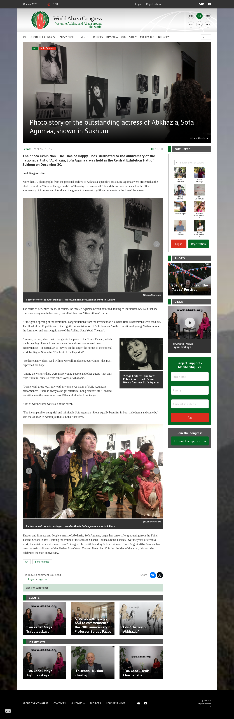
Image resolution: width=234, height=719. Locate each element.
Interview (164, 37)
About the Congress (43, 37)
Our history (129, 37)
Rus (191, 16)
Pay (190, 417)
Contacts (59, 703)
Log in (138, 4)
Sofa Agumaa (47, 48)
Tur (208, 16)
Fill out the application (190, 441)
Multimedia (147, 37)
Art (34, 48)
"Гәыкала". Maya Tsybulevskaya (182, 345)
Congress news (115, 703)
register (42, 582)
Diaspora (112, 37)
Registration (153, 4)
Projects (97, 37)
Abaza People (68, 37)
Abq (199, 24)
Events (84, 37)
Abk (191, 24)
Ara (208, 24)
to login (29, 582)
